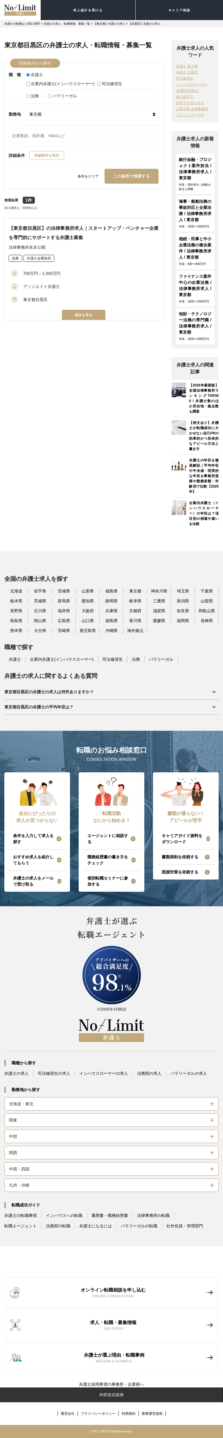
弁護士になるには (95, 1226)
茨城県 (40, 601)
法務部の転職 (58, 1226)
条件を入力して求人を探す (33, 838)
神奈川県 (159, 591)
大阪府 (88, 610)
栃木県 (16, 601)
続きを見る (83, 315)
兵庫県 (111, 610)
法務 (32, 96)
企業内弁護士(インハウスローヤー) (60, 83)
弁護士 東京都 (187, 66)
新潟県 (183, 601)
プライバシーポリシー (98, 1414)
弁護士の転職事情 (20, 1215)
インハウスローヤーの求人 (103, 1073)
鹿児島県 (88, 630)
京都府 (135, 610)
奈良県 (183, 610)
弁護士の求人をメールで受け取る (33, 881)
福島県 (111, 591)
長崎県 (207, 620)
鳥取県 (16, 620)
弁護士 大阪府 (187, 72)
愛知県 (88, 601)
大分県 (40, 630)
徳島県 (111, 620)
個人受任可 (184, 97)
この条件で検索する (131, 176)
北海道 (16, 591)
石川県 (40, 610)
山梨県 (207, 601)
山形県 (88, 591)
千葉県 (207, 591)
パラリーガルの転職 (139, 1226)
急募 (15, 258)
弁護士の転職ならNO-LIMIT (22, 23)
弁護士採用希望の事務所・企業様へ (111, 1384)
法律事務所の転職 (153, 1215)
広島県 (64, 620)
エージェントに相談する (107, 838)
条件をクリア (88, 176)
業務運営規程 (152, 1414)
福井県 (64, 610)
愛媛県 (159, 620)
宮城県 (64, 591)
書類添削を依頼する (180, 857)
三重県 (159, 601)
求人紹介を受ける (87, 10)
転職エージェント (20, 1226)
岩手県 (40, 591)
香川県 (135, 620)
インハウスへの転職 (64, 1215)
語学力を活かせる (190, 103)
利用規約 (129, 1414)
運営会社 (68, 1414)
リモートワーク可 (190, 115)
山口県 (88, 620)
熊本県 (16, 630)
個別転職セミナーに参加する (107, 881)
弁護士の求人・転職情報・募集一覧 (67, 23)
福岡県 (183, 620)
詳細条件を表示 (47, 155)
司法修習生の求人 (54, 1073)
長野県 (16, 610)
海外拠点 (135, 630)
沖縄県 (111, 630)
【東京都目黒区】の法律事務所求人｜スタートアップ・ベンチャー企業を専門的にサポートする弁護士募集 (84, 233)
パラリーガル (62, 96)
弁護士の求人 (16, 1073)
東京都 (135, 591)
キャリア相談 (179, 10)
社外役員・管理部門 (184, 1226)
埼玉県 (183, 591)
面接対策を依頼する (180, 872)
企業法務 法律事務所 (192, 109)
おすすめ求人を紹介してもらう (33, 860)
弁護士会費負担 (39, 258)
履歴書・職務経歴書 (109, 1215)
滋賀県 (159, 610)
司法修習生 (109, 83)
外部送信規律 (111, 1394)
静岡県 (111, 601)
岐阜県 (135, 601)
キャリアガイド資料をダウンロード (182, 838)
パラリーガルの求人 (188, 1073)
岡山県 (40, 620)
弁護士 (34, 74)
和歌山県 (207, 610)
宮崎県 (64, 630)
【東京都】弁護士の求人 (109, 23)
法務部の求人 (149, 1073)
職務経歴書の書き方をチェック (107, 860)
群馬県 (64, 601)
